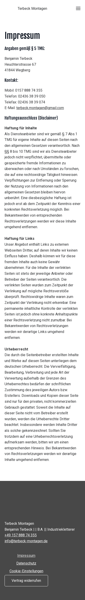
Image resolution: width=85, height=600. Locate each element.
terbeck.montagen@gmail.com (40, 108)
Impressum (26, 555)
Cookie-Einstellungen (26, 571)
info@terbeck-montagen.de (26, 541)
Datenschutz (26, 563)
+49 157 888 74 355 (21, 535)
